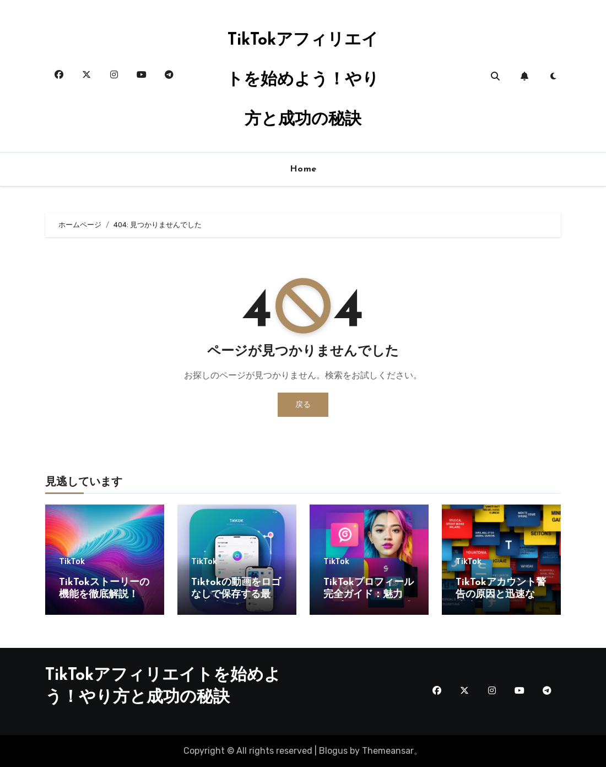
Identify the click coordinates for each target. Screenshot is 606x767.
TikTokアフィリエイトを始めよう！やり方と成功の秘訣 (302, 80)
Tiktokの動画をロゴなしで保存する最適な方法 (236, 594)
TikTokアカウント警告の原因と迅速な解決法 (501, 594)
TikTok (72, 562)
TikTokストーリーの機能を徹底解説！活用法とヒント (104, 594)
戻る (303, 404)
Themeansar (388, 750)
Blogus (333, 750)
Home (303, 169)
